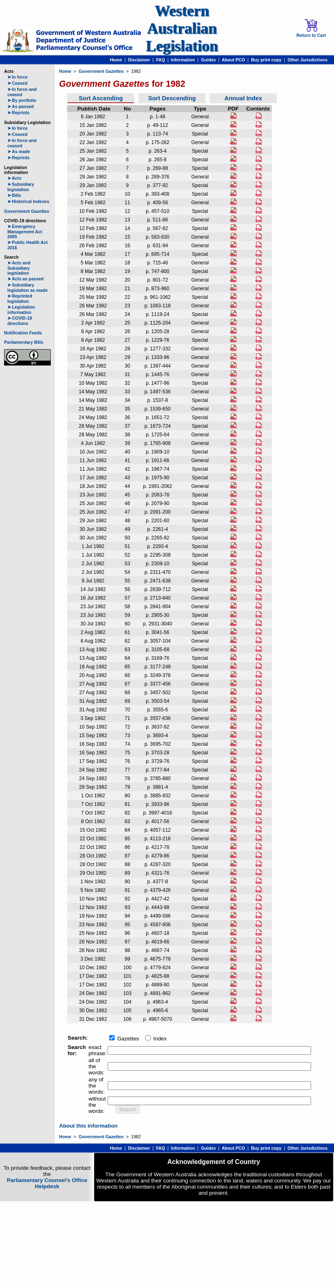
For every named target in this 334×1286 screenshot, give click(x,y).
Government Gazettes (26, 211)
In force (17, 76)
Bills (14, 195)
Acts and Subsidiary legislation (18, 267)
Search (127, 1109)
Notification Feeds (23, 332)
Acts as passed (25, 278)
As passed (20, 106)
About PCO (233, 59)
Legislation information (21, 310)
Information (183, 59)
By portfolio (21, 100)
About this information (88, 1126)
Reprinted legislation (19, 298)
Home (116, 59)
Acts (14, 178)
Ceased (17, 83)
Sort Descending (172, 98)
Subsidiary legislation (20, 187)
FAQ (160, 59)
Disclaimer (139, 59)
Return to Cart (311, 28)
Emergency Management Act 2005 (24, 231)
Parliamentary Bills (23, 342)
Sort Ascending (101, 98)
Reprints (18, 112)
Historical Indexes (28, 201)
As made (18, 151)
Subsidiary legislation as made (27, 287)
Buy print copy (266, 59)
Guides (208, 59)
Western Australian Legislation (182, 28)
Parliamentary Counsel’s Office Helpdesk (47, 1183)
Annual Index (243, 98)
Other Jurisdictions (307, 59)
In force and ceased (21, 92)
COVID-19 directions (19, 321)
